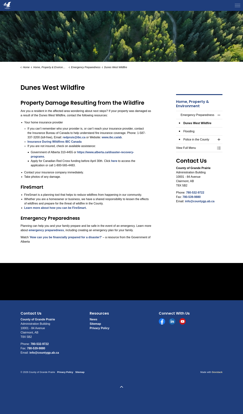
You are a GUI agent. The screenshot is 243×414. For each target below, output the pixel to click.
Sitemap (95, 323)
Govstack (217, 372)
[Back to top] (121, 387)
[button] (195, 148)
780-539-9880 (192, 196)
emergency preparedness (46, 230)
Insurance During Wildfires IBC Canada (54, 141)
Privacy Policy (99, 328)
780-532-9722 (195, 192)
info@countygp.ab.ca (199, 201)
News (93, 319)
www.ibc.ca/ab (112, 137)
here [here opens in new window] (114, 160)
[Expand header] (237, 5)
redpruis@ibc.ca (74, 137)
